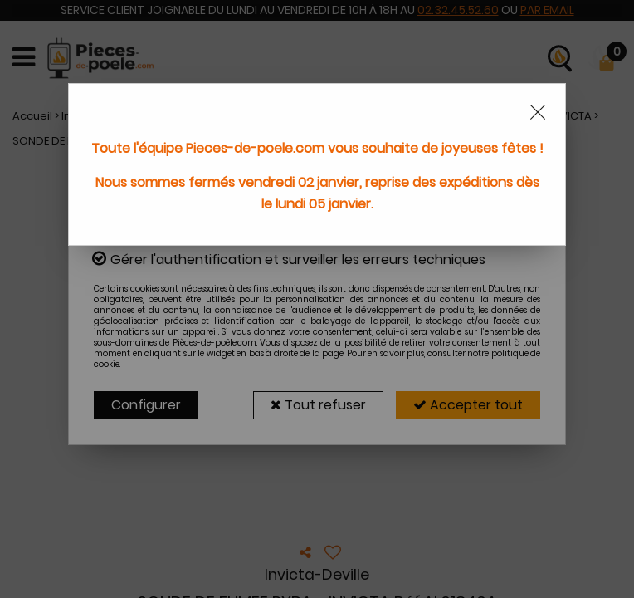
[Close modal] (537, 112)
